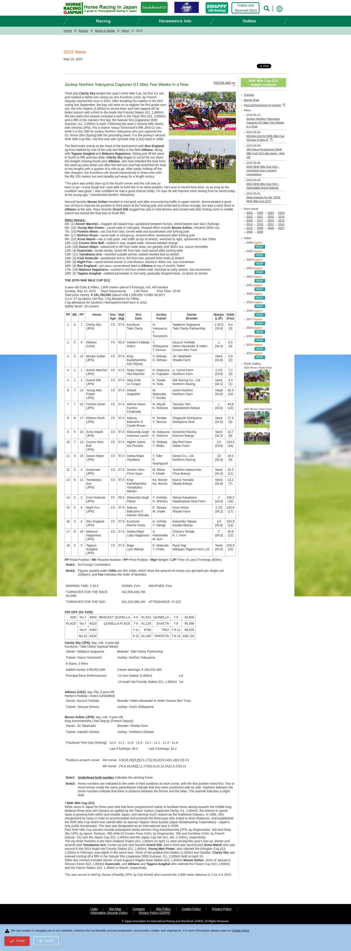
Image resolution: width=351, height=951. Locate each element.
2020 (271, 216)
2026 (249, 212)
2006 (249, 231)
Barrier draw (251, 100)
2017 (260, 220)
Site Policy (163, 909)
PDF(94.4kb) (222, 83)
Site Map (115, 909)
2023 (281, 212)
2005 (260, 231)
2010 (249, 228)
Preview (249, 94)
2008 (271, 228)
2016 (271, 220)
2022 (249, 216)
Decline (46, 941)
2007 (281, 228)
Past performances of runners (262, 105)
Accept (17, 941)
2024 (271, 212)
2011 (281, 224)
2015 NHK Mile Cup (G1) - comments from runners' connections (263, 170)
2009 (260, 228)
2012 (271, 224)
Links (94, 909)
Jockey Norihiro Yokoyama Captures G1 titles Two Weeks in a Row (265, 122)
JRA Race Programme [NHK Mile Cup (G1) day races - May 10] (265, 153)
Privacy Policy (221, 909)
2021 (260, 216)
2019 (281, 216)
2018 (249, 220)
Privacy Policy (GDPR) (154, 913)
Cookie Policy (191, 909)
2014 (249, 224)
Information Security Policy (109, 913)
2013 (260, 224)
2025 (260, 212)
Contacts (139, 909)
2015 (281, 220)
